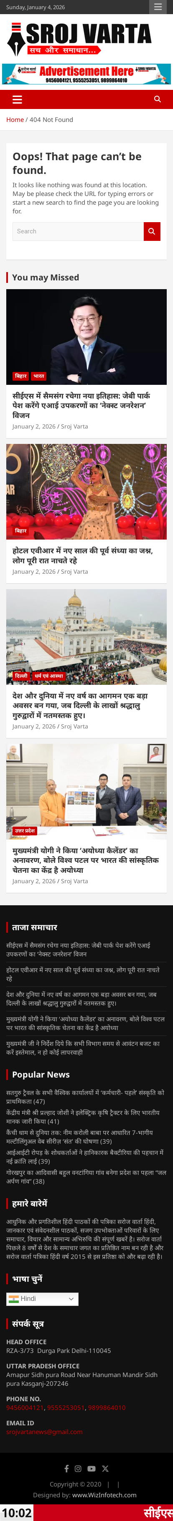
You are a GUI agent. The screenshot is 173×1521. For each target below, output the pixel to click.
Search (152, 231)
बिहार (20, 375)
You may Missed (45, 277)
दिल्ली (21, 675)
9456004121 (25, 1407)
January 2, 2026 (34, 426)
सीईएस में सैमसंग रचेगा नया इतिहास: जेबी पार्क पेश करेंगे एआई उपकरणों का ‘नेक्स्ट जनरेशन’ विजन (81, 405)
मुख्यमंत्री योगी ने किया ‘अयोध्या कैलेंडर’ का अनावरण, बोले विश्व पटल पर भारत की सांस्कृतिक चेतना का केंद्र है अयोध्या (86, 860)
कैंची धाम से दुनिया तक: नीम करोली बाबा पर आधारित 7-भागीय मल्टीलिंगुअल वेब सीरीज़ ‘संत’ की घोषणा (79, 1136)
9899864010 (107, 1407)
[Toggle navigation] (17, 99)
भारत (38, 375)
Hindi (22, 1299)
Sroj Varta (74, 426)
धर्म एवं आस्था (49, 675)
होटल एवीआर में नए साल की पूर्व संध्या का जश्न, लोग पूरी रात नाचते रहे (83, 555)
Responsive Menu (158, 7)
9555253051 (66, 1407)
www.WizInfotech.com (104, 1495)
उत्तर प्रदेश (25, 830)
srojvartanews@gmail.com (44, 1431)
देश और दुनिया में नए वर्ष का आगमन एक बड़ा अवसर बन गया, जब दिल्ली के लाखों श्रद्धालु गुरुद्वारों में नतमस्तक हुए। (80, 705)
